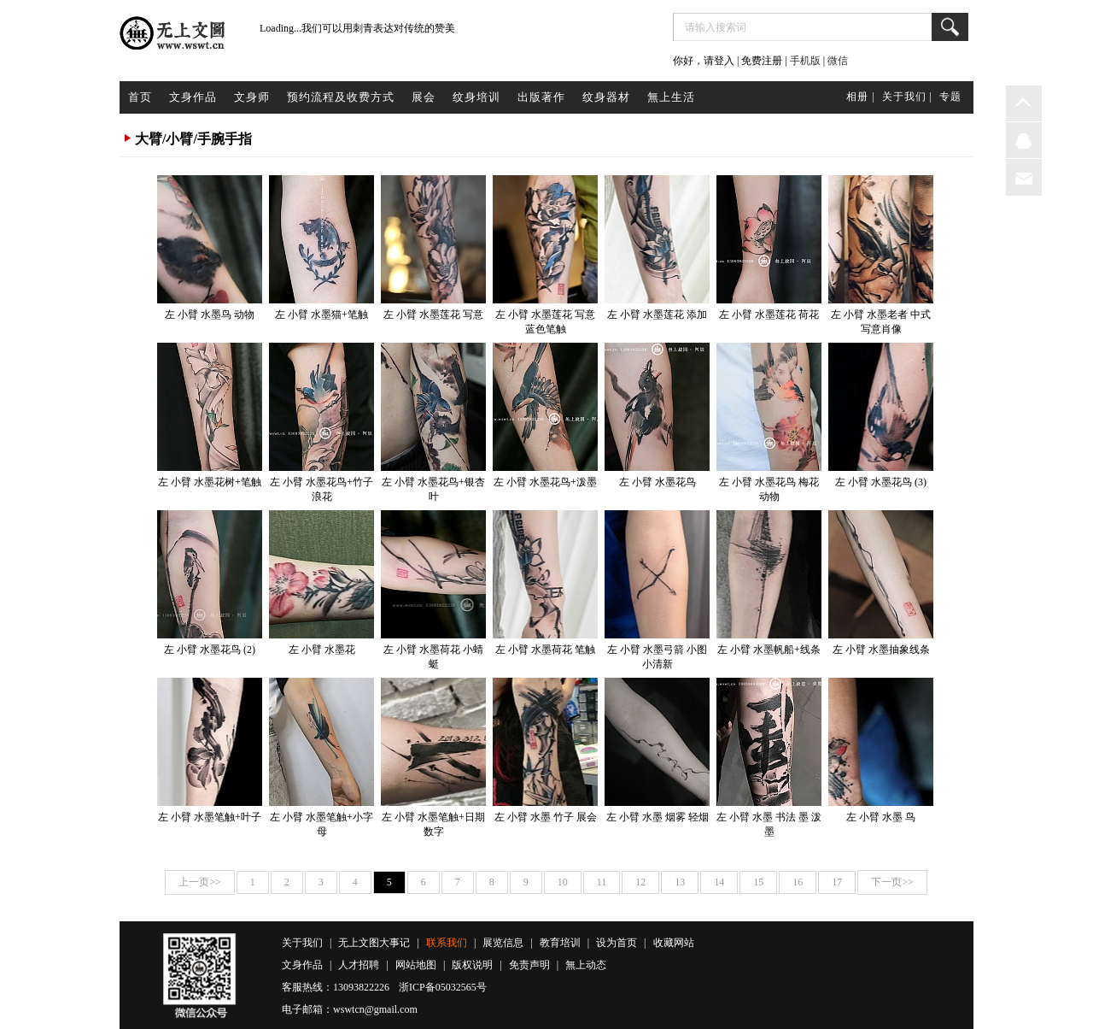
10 (563, 882)
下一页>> (892, 882)
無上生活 (671, 97)
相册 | (860, 97)
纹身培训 (476, 97)
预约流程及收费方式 (341, 97)
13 (680, 882)
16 (797, 882)
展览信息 (502, 943)
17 (837, 882)
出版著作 (541, 97)
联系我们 (446, 943)
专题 (950, 97)
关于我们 (302, 943)
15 (758, 882)
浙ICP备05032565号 (443, 987)
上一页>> (199, 882)
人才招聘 (358, 965)
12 (640, 882)
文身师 (252, 97)
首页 (140, 97)
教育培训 (560, 943)
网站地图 (415, 965)
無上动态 (585, 965)
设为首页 (616, 943)
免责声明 (529, 965)
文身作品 (193, 97)
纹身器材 (606, 97)
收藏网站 (673, 943)
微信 (837, 61)
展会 (423, 97)
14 (719, 882)
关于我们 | (907, 97)
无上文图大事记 (374, 943)
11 (602, 882)
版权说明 (472, 965)
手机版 (805, 61)
